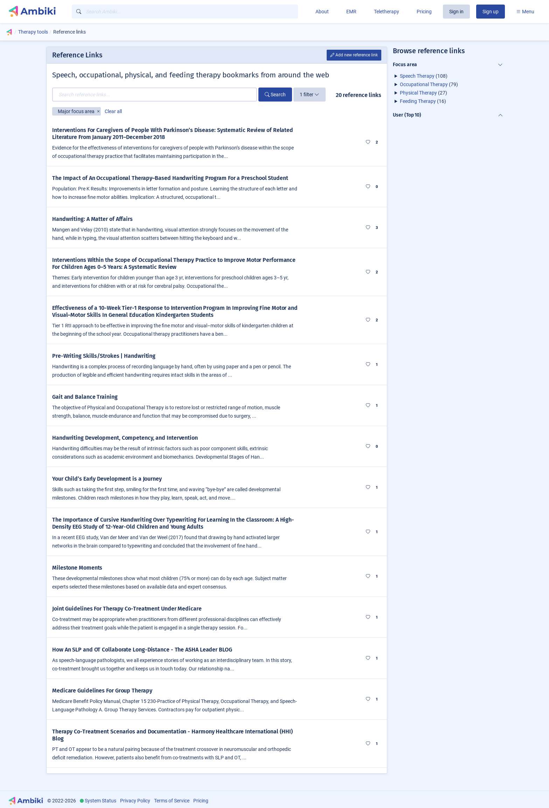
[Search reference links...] (154, 95)
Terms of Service (171, 800)
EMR (351, 11)
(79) (429, 84)
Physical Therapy (418, 93)
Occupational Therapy (424, 84)
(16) (423, 101)
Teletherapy (386, 11)
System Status (100, 800)
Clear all (113, 111)
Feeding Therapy (418, 101)
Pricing (424, 11)
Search (275, 94)
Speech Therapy (417, 76)
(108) (423, 76)
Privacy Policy (135, 800)
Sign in (456, 11)
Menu (525, 11)
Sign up (490, 11)
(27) (423, 93)
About (322, 11)
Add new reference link (354, 55)
